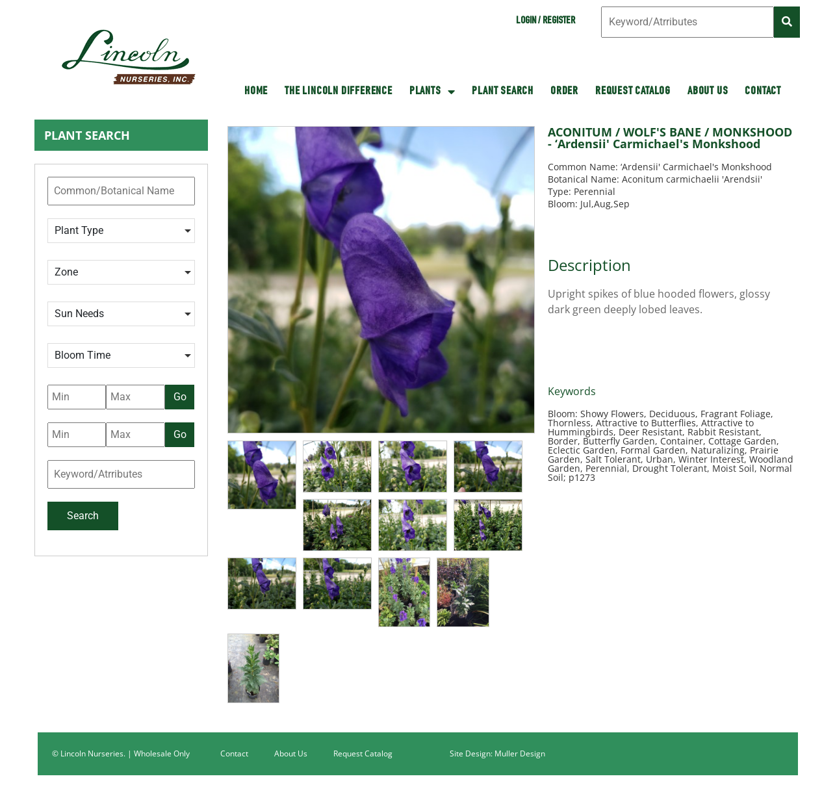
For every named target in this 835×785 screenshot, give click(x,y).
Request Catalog (633, 91)
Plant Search (502, 91)
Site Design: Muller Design (497, 753)
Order (564, 91)
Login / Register (545, 21)
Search (83, 515)
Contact (763, 91)
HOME (256, 91)
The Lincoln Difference (338, 91)
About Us (707, 91)
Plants (432, 91)
